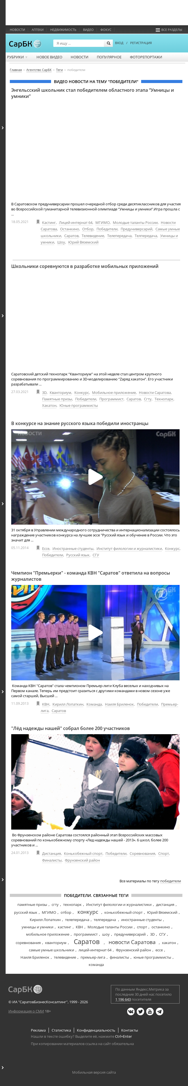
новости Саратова (132, 942)
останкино (161, 926)
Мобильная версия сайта (94, 1072)
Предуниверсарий (136, 228)
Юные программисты (78, 405)
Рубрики (17, 56)
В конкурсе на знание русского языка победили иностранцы (79, 423)
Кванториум (60, 392)
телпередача (105, 919)
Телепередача (119, 235)
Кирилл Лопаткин (67, 704)
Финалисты (52, 860)
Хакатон (49, 405)
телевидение (65, 957)
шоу (106, 934)
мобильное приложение (47, 934)
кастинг (64, 926)
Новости (17, 29)
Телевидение (93, 235)
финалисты (119, 957)
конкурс (87, 911)
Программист (111, 398)
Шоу (61, 242)
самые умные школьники (51, 949)
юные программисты (152, 957)
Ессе (45, 548)
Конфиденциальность (96, 1030)
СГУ (96, 554)
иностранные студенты (141, 919)
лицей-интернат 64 (95, 949)
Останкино (69, 228)
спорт (142, 926)
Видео (88, 29)
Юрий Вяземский (83, 242)
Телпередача (146, 235)
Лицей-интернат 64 (75, 222)
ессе (159, 949)
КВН (45, 704)
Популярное (109, 56)
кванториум (56, 942)
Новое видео (49, 56)
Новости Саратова (155, 392)
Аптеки (37, 29)
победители (170, 880)
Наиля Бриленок (119, 704)
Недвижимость (63, 29)
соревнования (28, 942)
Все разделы (169, 29)
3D (44, 392)
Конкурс (81, 392)
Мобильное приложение (114, 392)
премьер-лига (93, 957)
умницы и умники (37, 926)
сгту (55, 904)
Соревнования (142, 853)
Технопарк (164, 398)
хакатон (169, 942)
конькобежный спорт (123, 912)
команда (96, 964)
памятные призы (32, 904)
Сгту (148, 398)
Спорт (163, 853)
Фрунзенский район (82, 860)
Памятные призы (57, 398)
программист (86, 934)
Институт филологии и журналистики (129, 548)
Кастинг (49, 222)
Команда (94, 704)
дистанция (165, 904)
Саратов (71, 235)
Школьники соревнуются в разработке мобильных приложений (85, 266)
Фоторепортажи (146, 56)
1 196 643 (123, 999)
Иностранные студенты (72, 548)
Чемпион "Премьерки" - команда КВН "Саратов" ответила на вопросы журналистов (90, 576)
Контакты (129, 1030)
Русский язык (78, 554)
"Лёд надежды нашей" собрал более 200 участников (70, 728)
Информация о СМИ (26, 1011)
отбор (66, 912)
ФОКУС (105, 29)
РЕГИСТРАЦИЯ (141, 43)
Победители (107, 228)
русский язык (25, 912)
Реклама (38, 1030)
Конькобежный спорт (83, 853)
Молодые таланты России (135, 222)
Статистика (61, 1030)
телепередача (77, 919)
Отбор (87, 228)
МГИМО (102, 222)
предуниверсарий (130, 934)
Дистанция (51, 853)
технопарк (72, 904)
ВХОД (119, 43)
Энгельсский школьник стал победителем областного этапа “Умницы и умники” (92, 93)
